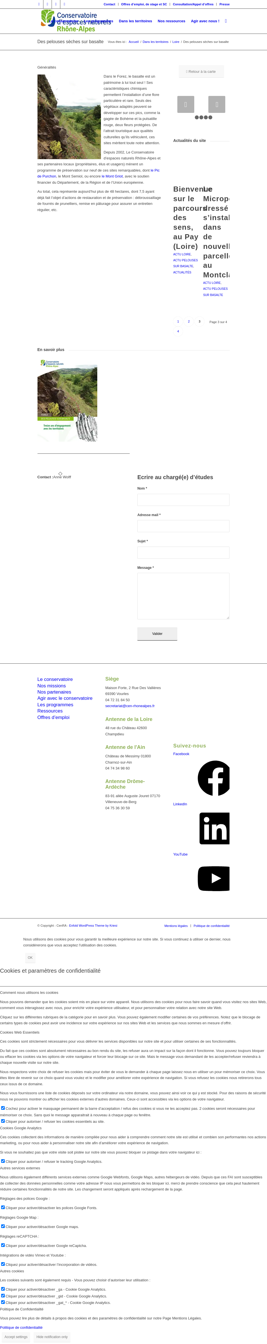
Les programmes (55, 704)
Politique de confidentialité (21, 1327)
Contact (109, 4)
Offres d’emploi (53, 717)
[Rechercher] (226, 21)
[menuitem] (109, 4)
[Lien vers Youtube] (64, 4)
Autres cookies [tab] (12, 1271)
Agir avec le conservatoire (65, 698)
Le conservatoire (55, 679)
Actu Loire (182, 254)
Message (145, 568)
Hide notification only (52, 1337)
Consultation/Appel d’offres (193, 4)
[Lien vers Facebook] (39, 4)
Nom (142, 488)
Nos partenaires (54, 692)
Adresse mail (148, 515)
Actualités (182, 272)
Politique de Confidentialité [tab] (21, 1309)
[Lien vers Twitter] (47, 4)
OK (30, 958)
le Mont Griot (112, 176)
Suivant (216, 104)
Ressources (50, 711)
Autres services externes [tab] (20, 1168)
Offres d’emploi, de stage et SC (144, 4)
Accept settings (16, 1337)
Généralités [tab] (46, 67)
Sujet (142, 541)
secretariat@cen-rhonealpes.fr (130, 706)
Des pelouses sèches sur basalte (70, 41)
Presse (224, 4)
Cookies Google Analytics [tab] (20, 1128)
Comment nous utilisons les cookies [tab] (29, 992)
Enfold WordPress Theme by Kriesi (93, 925)
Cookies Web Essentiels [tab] (19, 1032)
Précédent (185, 104)
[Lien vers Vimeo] (56, 4)
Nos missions (51, 686)
